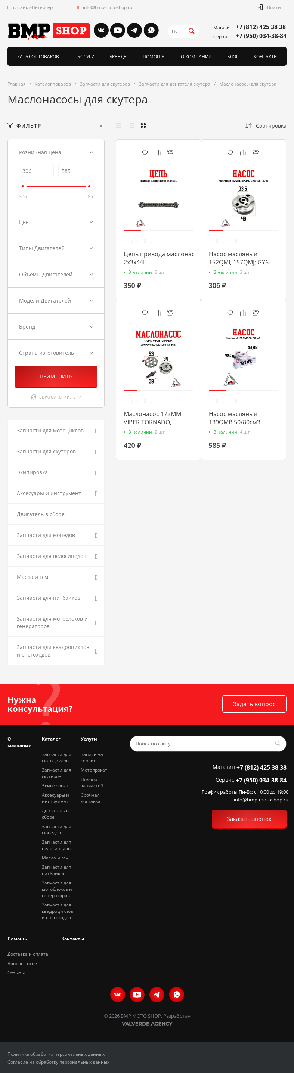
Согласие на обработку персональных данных (58, 1062)
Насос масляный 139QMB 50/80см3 (234, 418)
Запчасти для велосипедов (56, 845)
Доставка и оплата (27, 954)
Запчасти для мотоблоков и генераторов (57, 889)
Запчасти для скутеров (56, 773)
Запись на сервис (92, 757)
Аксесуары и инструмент (55, 798)
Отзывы (16, 973)
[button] (132, 230)
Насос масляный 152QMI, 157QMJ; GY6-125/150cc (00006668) (239, 262)
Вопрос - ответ (23, 963)
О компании (19, 742)
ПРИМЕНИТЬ (56, 376)
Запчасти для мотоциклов (56, 757)
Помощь (17, 939)
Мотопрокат (94, 770)
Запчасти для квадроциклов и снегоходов (57, 911)
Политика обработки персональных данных (56, 1054)
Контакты (72, 939)
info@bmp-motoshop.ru (107, 7)
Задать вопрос (254, 704)
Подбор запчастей (92, 782)
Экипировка (55, 785)
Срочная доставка (90, 798)
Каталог (51, 739)
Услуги (89, 739)
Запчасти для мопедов (56, 829)
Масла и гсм (55, 858)
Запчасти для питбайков (56, 870)
